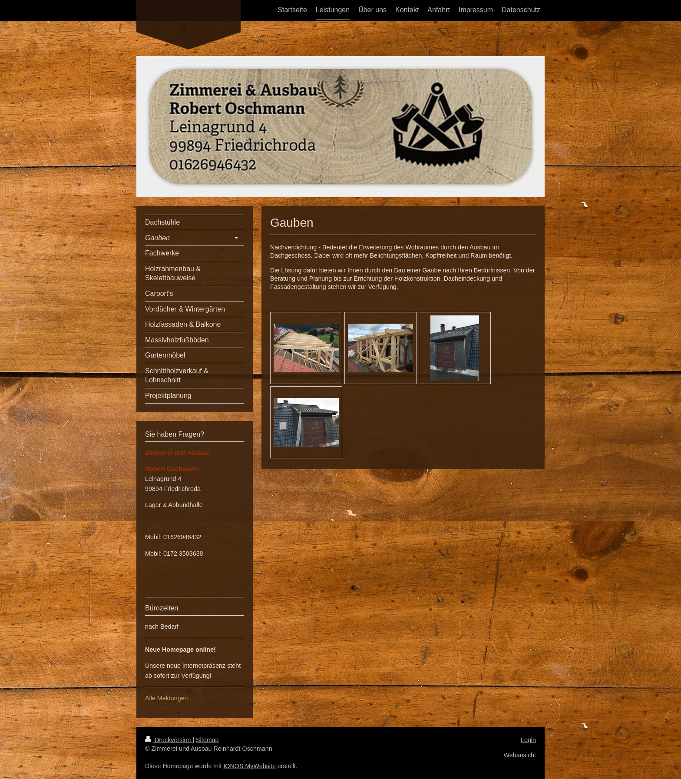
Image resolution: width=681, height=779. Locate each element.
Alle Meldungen (166, 698)
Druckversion (168, 739)
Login (528, 739)
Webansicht (520, 755)
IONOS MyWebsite (249, 765)
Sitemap (207, 739)
